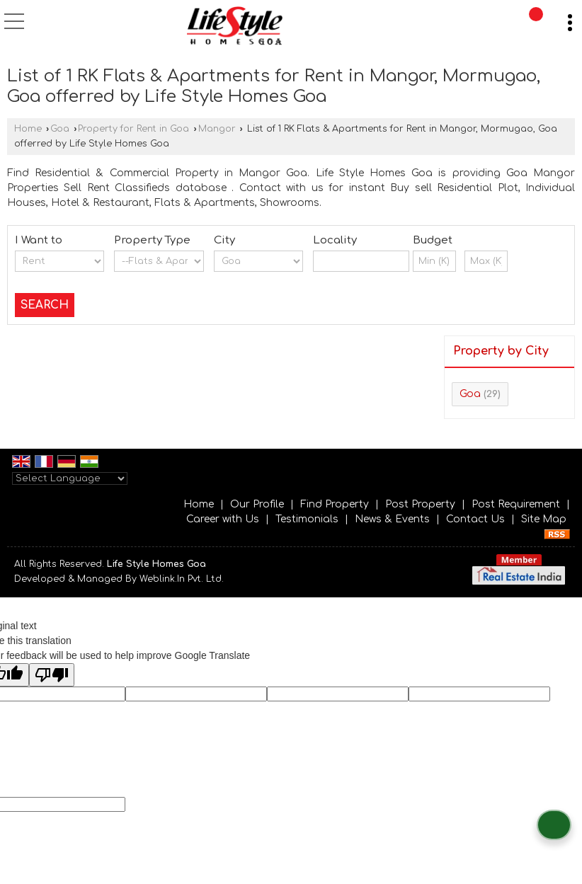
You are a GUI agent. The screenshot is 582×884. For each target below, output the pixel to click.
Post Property (420, 504)
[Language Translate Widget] (69, 478)
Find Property (334, 504)
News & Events (392, 519)
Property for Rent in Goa (133, 129)
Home (28, 129)
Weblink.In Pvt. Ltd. (181, 579)
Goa (59, 129)
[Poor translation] (51, 675)
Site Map (543, 519)
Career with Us (222, 519)
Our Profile (257, 504)
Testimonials (306, 519)
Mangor (217, 129)
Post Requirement (516, 504)
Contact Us (475, 519)
